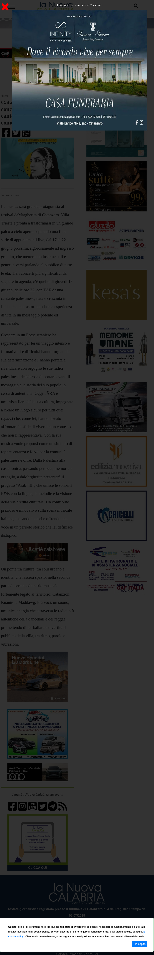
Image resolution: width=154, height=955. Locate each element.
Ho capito (140, 944)
